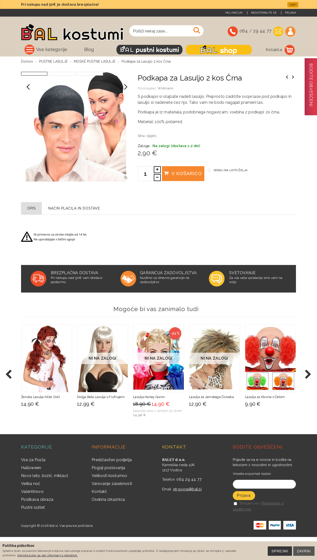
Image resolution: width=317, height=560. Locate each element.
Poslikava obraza (37, 522)
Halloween (31, 490)
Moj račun (233, 12)
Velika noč (30, 506)
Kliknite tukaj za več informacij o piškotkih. (47, 555)
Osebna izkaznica (108, 522)
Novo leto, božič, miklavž (44, 498)
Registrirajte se (264, 12)
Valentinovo (32, 514)
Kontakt (99, 514)
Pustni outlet (33, 530)
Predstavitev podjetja (112, 482)
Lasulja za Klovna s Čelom (265, 420)
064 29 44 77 (189, 502)
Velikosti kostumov (110, 498)
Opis (31, 231)
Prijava (290, 12)
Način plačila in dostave (74, 231)
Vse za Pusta (33, 482)
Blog (89, 49)
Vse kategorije (51, 49)
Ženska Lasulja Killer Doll (40, 420)
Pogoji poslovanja (108, 490)
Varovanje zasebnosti (112, 506)
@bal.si (195, 511)
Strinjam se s (247, 526)
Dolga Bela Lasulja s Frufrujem (101, 420)
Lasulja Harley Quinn (149, 420)
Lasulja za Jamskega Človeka (211, 420)
